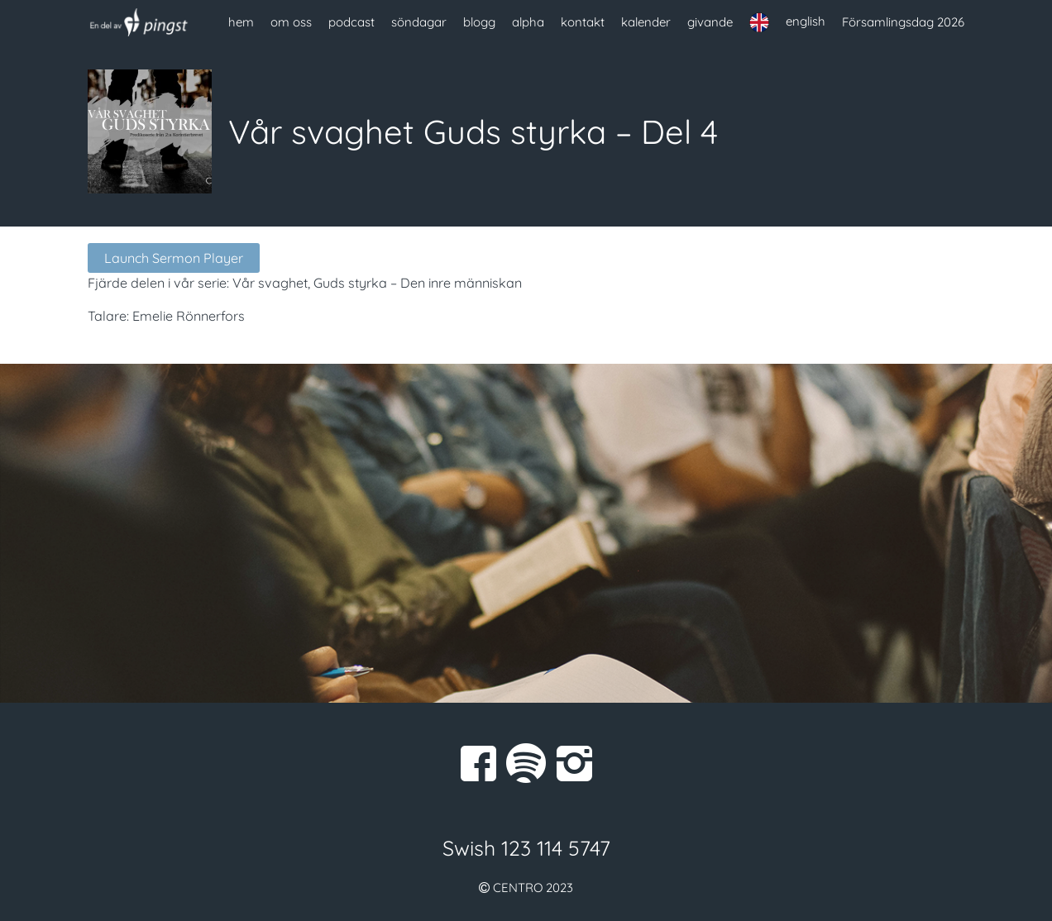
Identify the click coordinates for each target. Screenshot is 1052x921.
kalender (646, 22)
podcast (351, 22)
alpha (528, 22)
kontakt (583, 22)
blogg (479, 22)
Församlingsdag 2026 (903, 22)
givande (710, 22)
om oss (291, 22)
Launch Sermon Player (173, 258)
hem (241, 22)
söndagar (419, 22)
